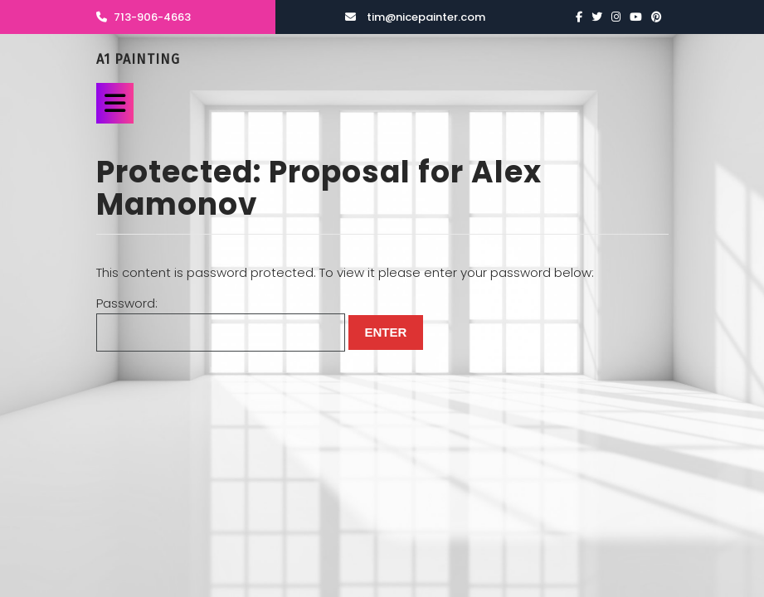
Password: (220, 323)
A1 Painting (138, 59)
